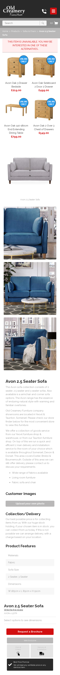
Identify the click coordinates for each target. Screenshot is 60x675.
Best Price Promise (32, 665)
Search (2, 20)
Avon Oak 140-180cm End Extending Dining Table (16, 129)
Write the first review (13, 610)
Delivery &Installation (41, 651)
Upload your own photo (30, 503)
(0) (54, 23)
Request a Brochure (30, 631)
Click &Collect (18, 651)
